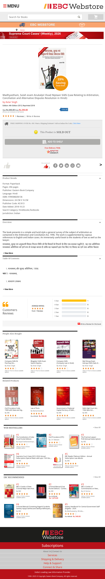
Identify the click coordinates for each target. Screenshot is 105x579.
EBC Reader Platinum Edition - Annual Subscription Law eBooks (78, 457)
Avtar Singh (11, 102)
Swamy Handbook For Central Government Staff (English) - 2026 (82, 507)
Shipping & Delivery (52, 559)
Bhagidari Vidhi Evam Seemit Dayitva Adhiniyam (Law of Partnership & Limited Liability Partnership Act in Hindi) (39, 362)
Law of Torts (35, 408)
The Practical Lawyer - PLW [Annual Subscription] (90, 438)
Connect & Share (52, 567)
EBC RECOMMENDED (14, 477)
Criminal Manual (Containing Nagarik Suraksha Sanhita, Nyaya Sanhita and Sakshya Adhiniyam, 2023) (33, 507)
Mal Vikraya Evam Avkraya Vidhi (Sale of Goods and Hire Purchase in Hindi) (91, 362)
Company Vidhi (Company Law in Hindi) (65, 362)
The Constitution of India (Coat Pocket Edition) (25, 438)
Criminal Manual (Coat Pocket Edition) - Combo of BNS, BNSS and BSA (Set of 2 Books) (58, 488)
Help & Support (52, 563)
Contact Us (57, 551)
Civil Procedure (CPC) (56, 437)
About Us (47, 551)
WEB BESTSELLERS (13, 428)
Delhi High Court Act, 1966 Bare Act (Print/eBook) (89, 409)
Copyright (42, 576)
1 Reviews (19, 116)
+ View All (96, 427)
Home (22, 30)
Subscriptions (52, 546)
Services (52, 555)
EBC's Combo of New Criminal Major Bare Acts (25, 488)
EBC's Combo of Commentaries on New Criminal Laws (89, 488)
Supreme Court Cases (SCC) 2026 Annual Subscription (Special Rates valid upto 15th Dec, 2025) (33, 457)
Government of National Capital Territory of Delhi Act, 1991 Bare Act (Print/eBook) (65, 409)
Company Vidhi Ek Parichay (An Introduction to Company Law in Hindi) (13, 362)
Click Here (76, 123)
